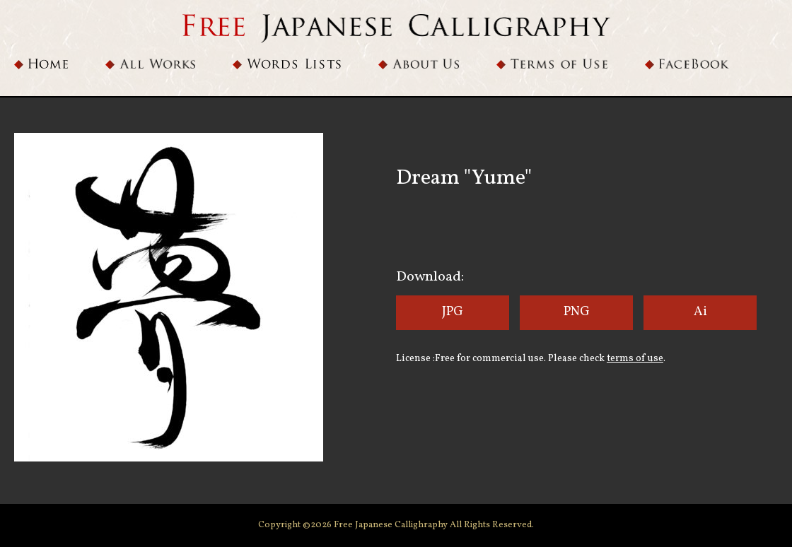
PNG (577, 312)
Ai (700, 312)
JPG (452, 312)
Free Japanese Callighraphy (392, 525)
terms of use (635, 358)
